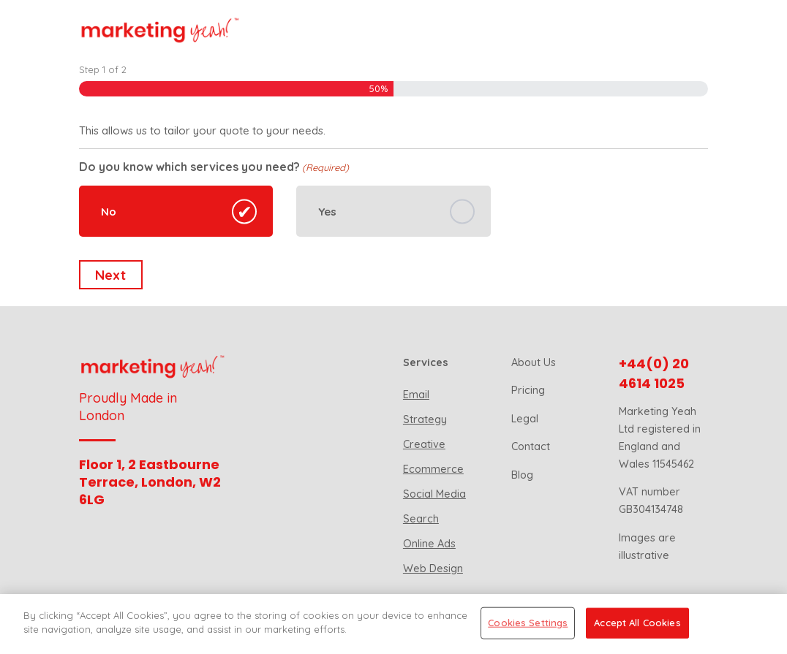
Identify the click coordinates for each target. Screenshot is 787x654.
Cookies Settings (528, 622)
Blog (522, 475)
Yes (327, 211)
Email (416, 394)
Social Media (434, 494)
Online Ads (429, 543)
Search (421, 518)
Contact (530, 446)
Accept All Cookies (637, 622)
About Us (533, 362)
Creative (424, 444)
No (108, 211)
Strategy (425, 419)
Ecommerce (433, 469)
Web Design (433, 568)
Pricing (528, 390)
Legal (524, 418)
